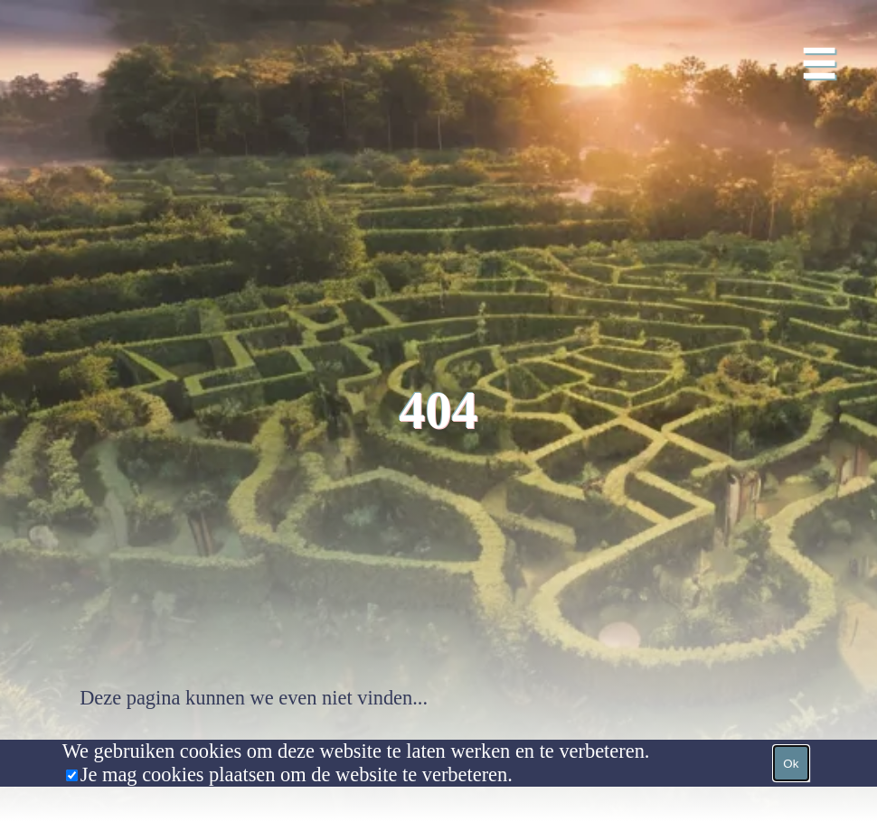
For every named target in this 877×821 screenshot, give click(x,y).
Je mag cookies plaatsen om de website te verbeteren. (296, 774)
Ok (790, 763)
